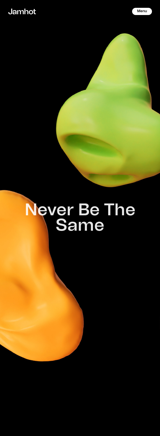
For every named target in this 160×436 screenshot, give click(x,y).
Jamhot (20, 11)
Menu (142, 11)
